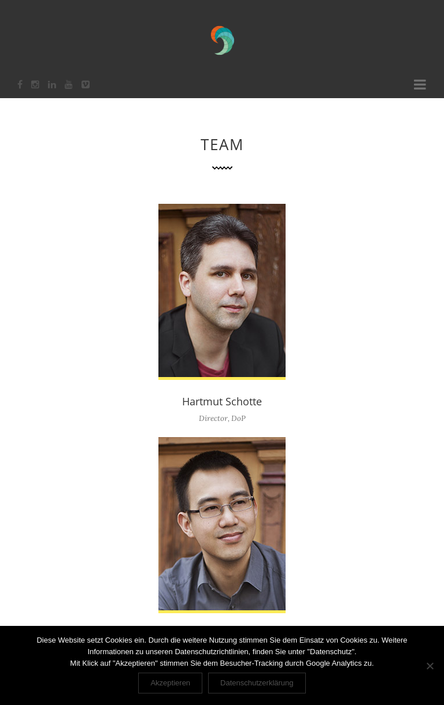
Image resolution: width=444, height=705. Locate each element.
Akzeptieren (170, 682)
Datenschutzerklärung (256, 682)
